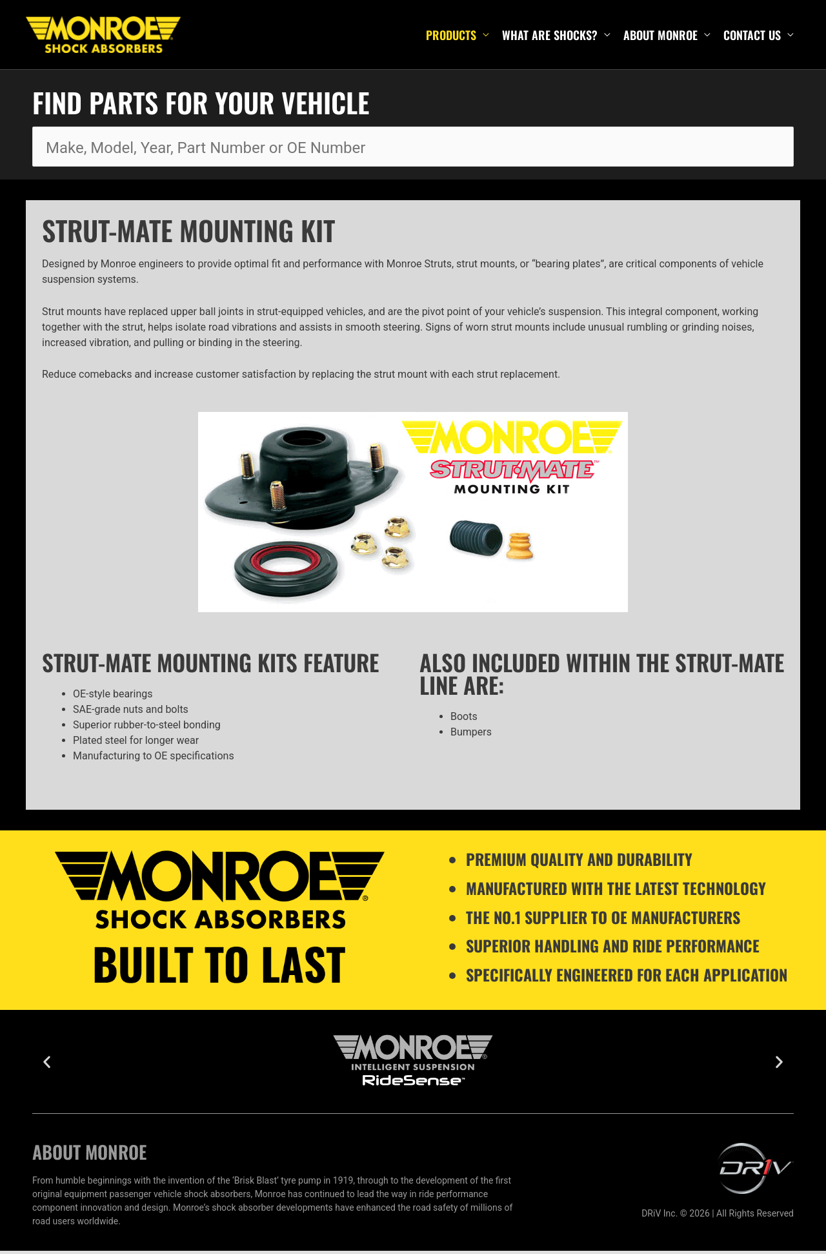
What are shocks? (550, 36)
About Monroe (660, 36)
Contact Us (752, 36)
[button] (47, 1065)
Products (451, 36)
